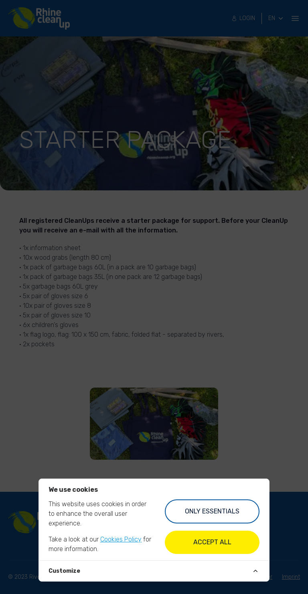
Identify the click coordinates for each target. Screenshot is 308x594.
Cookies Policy (121, 539)
